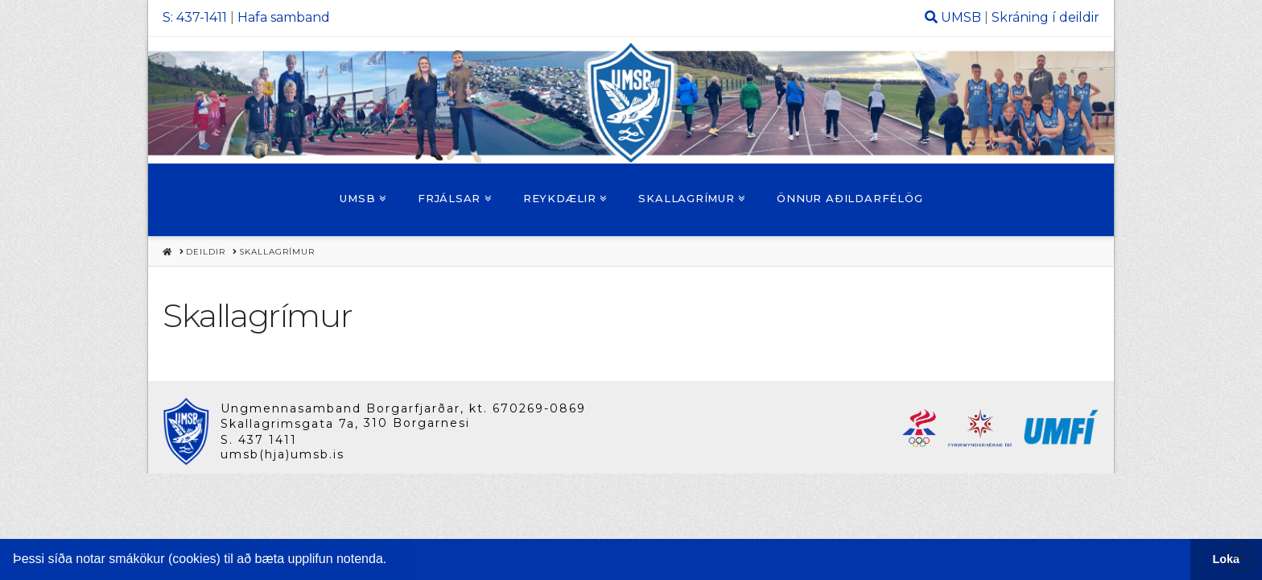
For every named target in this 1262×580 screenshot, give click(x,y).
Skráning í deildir (1045, 17)
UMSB (961, 17)
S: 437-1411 (195, 17)
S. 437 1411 (259, 440)
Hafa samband (283, 17)
